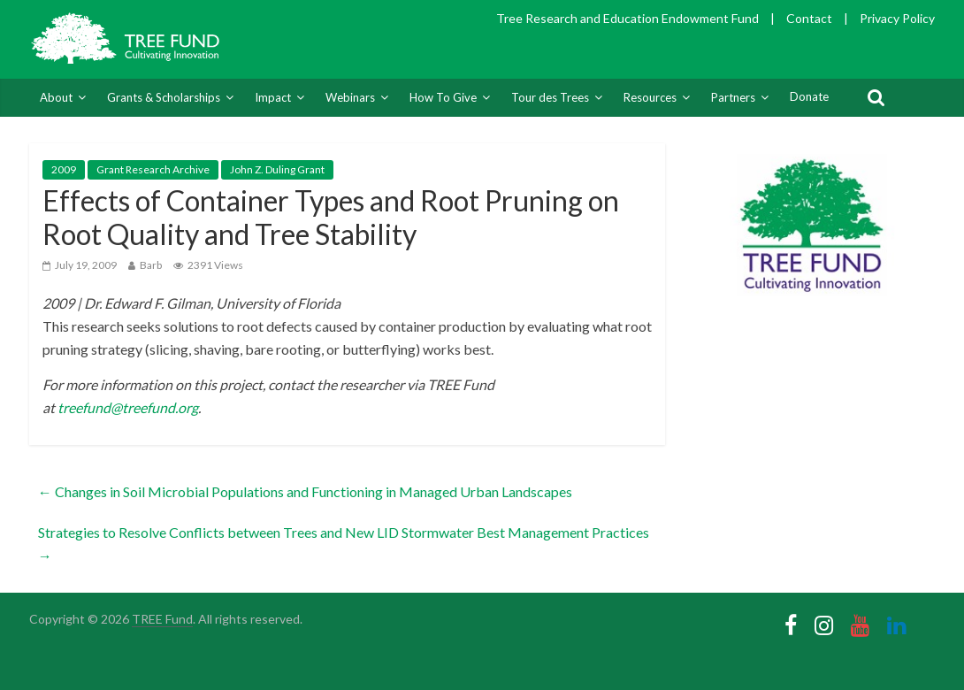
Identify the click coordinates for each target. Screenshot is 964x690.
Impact (273, 97)
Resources (650, 97)
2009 (63, 169)
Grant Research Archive (153, 169)
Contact (809, 18)
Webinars (350, 97)
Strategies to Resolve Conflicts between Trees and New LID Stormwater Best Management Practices (343, 544)
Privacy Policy (897, 18)
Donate (809, 96)
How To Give (443, 97)
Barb (151, 265)
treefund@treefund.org (127, 407)
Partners (733, 97)
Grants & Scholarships (163, 97)
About (56, 97)
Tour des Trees (550, 97)
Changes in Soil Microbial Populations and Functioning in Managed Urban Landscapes (305, 491)
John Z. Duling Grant (277, 169)
